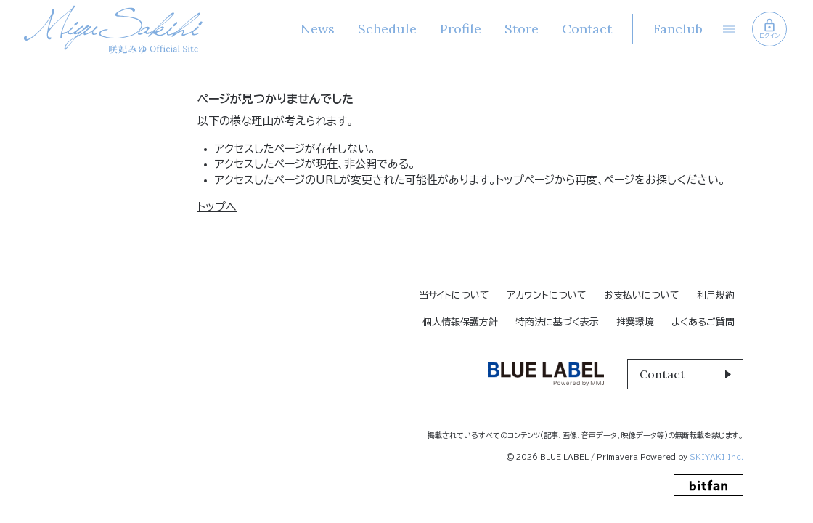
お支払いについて (641, 295)
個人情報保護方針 (460, 322)
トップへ (217, 206)
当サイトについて (454, 295)
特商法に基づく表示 (557, 322)
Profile (460, 28)
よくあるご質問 (703, 322)
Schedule (387, 28)
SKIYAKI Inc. (716, 457)
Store (521, 28)
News (318, 28)
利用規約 (716, 295)
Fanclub (678, 28)
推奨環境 (635, 322)
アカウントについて (547, 295)
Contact (587, 28)
